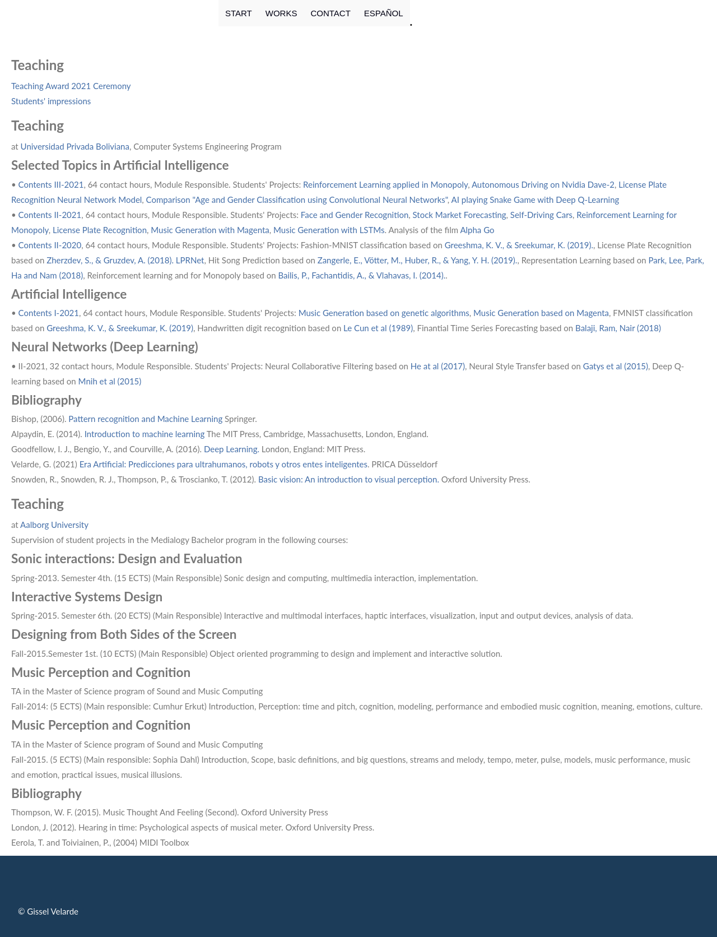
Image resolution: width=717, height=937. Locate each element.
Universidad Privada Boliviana (75, 146)
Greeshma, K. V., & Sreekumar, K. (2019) (119, 328)
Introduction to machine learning (145, 434)
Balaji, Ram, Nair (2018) (618, 328)
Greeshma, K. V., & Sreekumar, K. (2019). (519, 245)
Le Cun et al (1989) (378, 328)
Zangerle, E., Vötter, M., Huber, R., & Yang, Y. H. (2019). (418, 260)
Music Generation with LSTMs (329, 230)
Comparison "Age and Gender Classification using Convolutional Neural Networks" (297, 199)
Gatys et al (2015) (615, 366)
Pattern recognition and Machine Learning (145, 419)
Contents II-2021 (50, 215)
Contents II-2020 (50, 245)
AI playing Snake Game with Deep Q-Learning (535, 199)
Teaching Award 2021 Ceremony (71, 86)
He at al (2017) (438, 366)
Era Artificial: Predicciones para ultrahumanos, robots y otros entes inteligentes (223, 464)
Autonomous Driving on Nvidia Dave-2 (543, 184)
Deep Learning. (231, 449)
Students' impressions (51, 101)
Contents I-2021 (48, 313)
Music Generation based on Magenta (541, 313)
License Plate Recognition (100, 230)
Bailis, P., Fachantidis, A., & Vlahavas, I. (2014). (361, 275)
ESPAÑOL (383, 13)
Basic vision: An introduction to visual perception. (349, 479)
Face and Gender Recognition (354, 215)
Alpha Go (477, 230)
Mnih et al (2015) (110, 381)
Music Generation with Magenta (210, 230)
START (238, 13)
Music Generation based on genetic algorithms (384, 313)
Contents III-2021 (51, 184)
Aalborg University (54, 524)
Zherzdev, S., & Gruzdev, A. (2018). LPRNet (125, 260)
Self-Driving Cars (541, 215)
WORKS (281, 13)
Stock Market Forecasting (459, 215)
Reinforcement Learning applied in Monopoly (385, 184)
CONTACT (330, 13)
